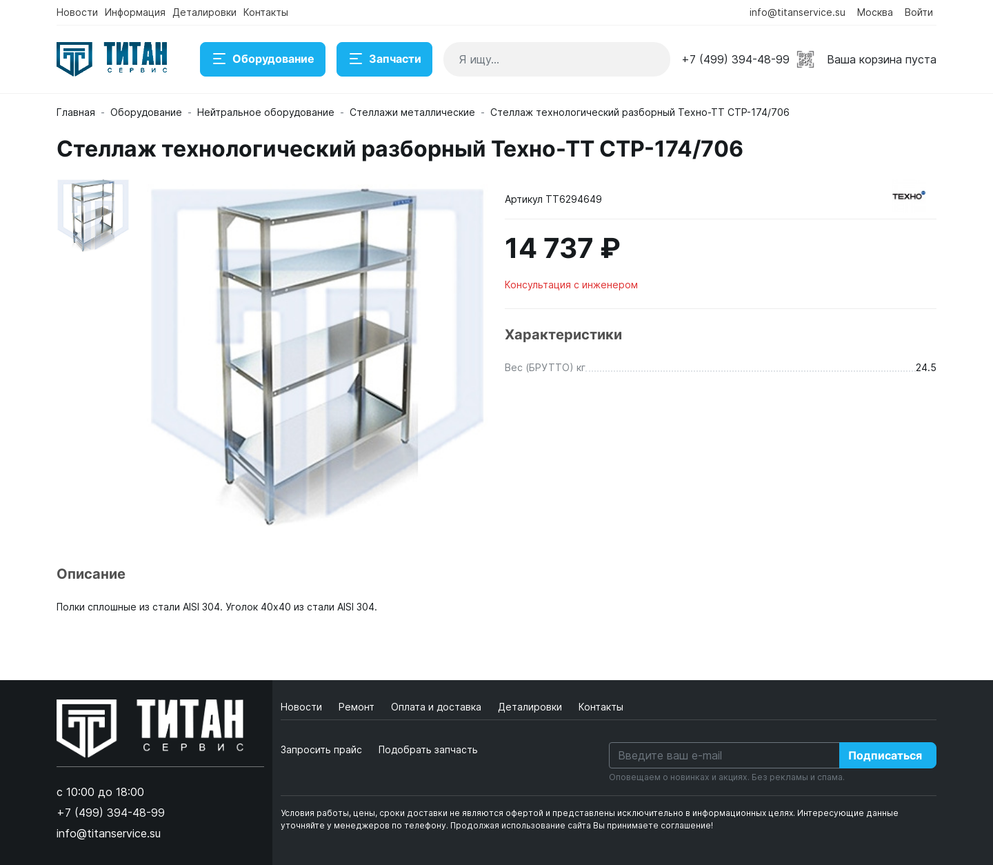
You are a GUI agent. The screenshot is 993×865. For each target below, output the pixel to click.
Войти (919, 12)
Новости (77, 12)
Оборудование (262, 59)
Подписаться (885, 755)
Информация (135, 12)
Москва (875, 12)
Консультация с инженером (571, 284)
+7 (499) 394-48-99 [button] (735, 59)
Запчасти (384, 59)
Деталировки (204, 12)
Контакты (265, 12)
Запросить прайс (321, 749)
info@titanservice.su (797, 12)
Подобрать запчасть (428, 749)
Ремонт (358, 707)
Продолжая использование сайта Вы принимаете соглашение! (581, 825)
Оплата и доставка (437, 707)
